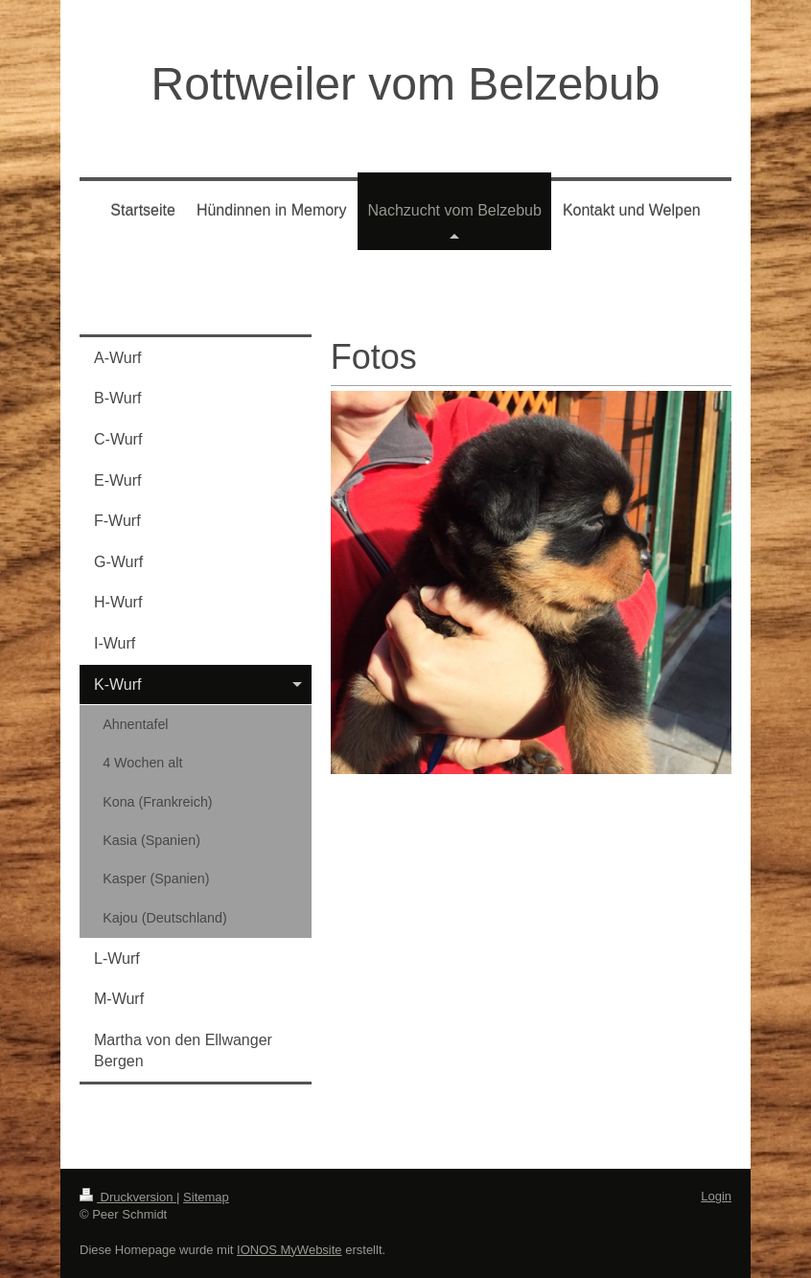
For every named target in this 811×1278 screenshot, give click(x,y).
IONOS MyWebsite (289, 1250)
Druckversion (128, 1197)
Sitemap (206, 1197)
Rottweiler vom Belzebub (405, 83)
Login (716, 1196)
